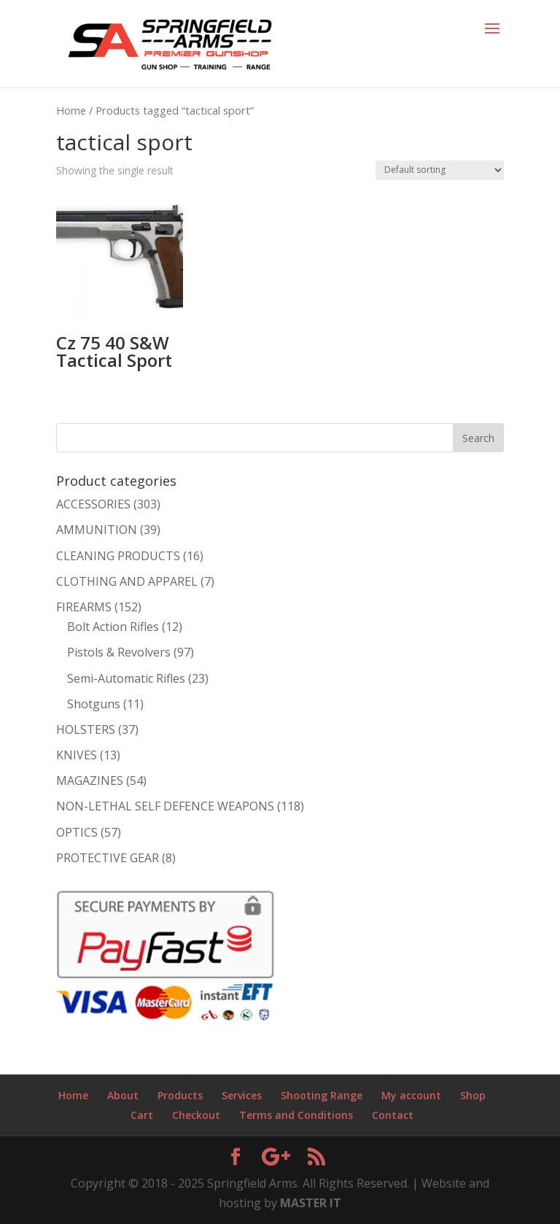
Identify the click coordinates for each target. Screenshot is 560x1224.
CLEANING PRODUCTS (118, 556)
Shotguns (93, 704)
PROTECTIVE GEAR (107, 858)
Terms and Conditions (296, 1115)
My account (411, 1095)
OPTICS (77, 832)
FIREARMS (84, 607)
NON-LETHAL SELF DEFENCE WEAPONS (165, 806)
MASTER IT (310, 1203)
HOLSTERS (85, 729)
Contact (392, 1115)
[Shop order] (440, 170)
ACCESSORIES (93, 504)
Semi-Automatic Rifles (126, 678)
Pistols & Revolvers (119, 652)
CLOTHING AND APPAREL (127, 581)
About (123, 1095)
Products (180, 1095)
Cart (142, 1115)
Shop (473, 1095)
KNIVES (76, 755)
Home (71, 110)
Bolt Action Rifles (113, 627)
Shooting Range (321, 1095)
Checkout (196, 1115)
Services (242, 1095)
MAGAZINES (89, 780)
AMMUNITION (96, 530)
